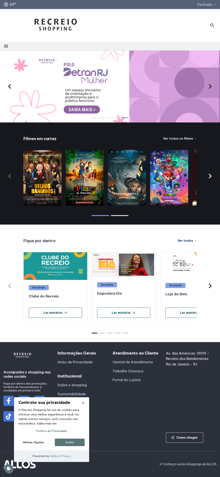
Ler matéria (55, 313)
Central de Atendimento (133, 362)
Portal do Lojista (127, 380)
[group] (110, 86)
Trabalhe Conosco (128, 371)
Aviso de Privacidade (75, 362)
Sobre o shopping (72, 385)
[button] (10, 86)
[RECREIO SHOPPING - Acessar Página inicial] (55, 25)
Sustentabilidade (72, 394)
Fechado (207, 4)
